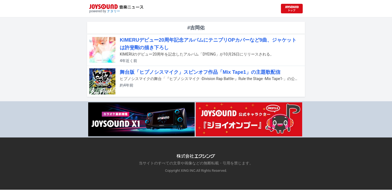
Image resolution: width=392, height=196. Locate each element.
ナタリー (113, 11)
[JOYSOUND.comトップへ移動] (292, 8)
